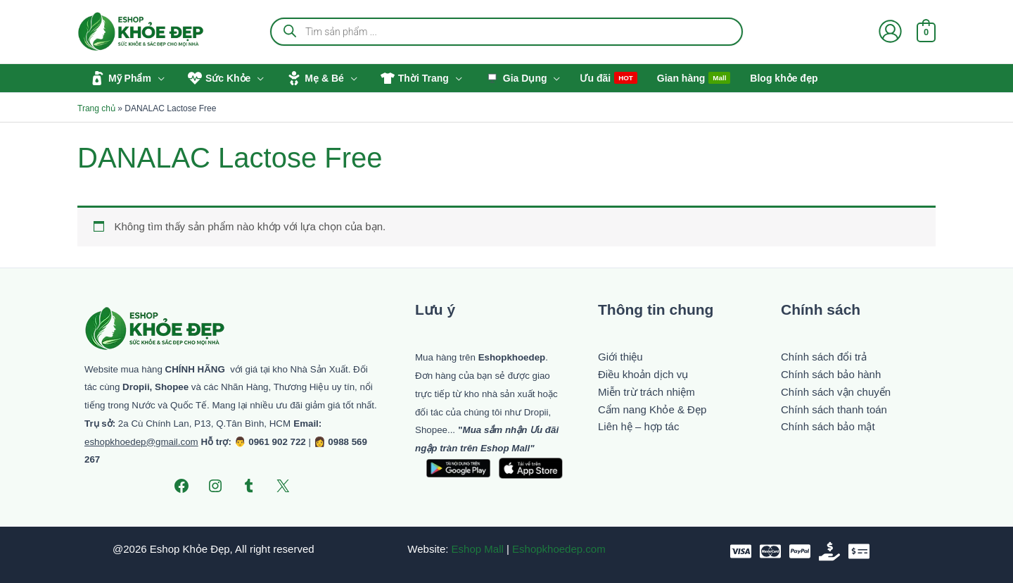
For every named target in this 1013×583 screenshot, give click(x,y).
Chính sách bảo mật (828, 426)
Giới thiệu (620, 357)
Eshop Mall (478, 549)
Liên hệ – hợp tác (638, 426)
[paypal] (799, 551)
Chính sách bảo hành (831, 374)
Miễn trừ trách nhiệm (646, 392)
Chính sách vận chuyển (836, 392)
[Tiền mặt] (829, 551)
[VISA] (740, 551)
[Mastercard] (770, 551)
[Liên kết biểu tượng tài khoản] (890, 31)
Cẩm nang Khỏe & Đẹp (652, 409)
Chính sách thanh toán (834, 409)
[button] (158, 78)
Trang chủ (96, 108)
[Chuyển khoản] (858, 551)
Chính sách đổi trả (824, 357)
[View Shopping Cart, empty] (926, 31)
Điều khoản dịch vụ (643, 374)
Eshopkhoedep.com (559, 549)
